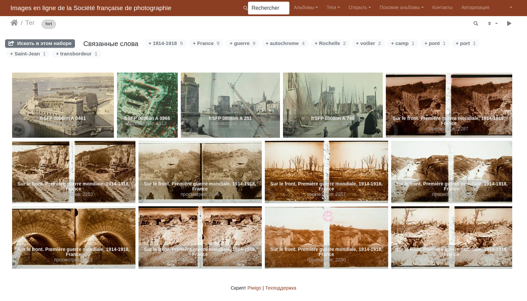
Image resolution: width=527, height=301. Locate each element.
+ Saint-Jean (28, 53)
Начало (14, 23)
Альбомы (304, 7)
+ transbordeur (76, 53)
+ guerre (242, 43)
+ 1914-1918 (166, 43)
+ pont (435, 43)
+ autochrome (285, 43)
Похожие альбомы (399, 7)
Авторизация (475, 7)
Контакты (442, 7)
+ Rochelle (330, 43)
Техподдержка (280, 288)
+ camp (402, 43)
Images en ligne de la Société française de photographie (90, 7)
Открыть (358, 7)
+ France (206, 43)
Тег (30, 22)
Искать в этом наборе (40, 43)
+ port (466, 43)
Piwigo (254, 288)
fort (48, 24)
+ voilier (368, 43)
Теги (331, 7)
